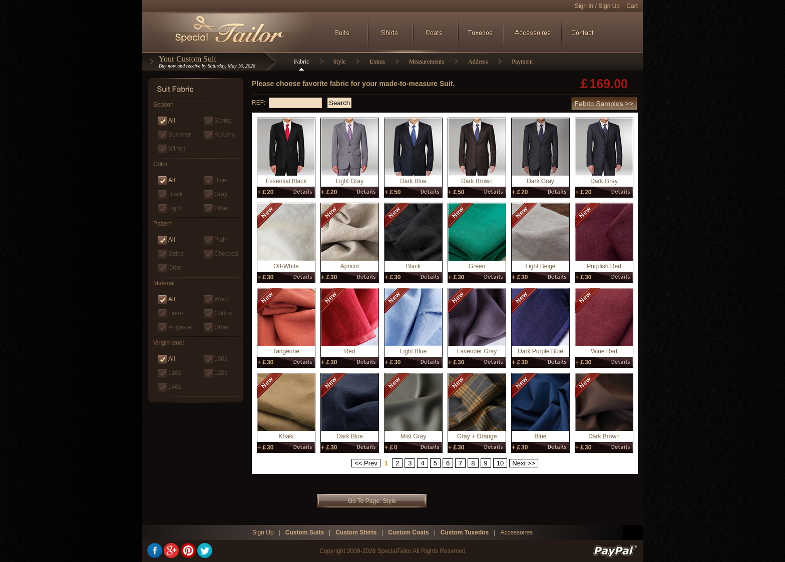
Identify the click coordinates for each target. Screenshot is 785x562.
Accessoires (516, 532)
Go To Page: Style (372, 500)
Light (174, 208)
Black (175, 194)
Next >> (523, 463)
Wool (221, 299)
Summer (179, 134)
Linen (175, 313)
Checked (226, 253)
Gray (220, 194)
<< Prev (365, 463)
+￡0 (391, 447)
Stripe (176, 253)
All (171, 120)
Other (221, 208)
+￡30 (265, 277)
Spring (223, 120)
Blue (220, 180)
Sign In (584, 6)
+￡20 (265, 192)
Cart (632, 6)
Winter (177, 148)
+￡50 (392, 192)
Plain (221, 239)
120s (220, 372)
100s (220, 358)
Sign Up (609, 6)
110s (174, 372)
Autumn (224, 134)
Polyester (180, 327)
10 (500, 463)
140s (174, 386)
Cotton (223, 313)
